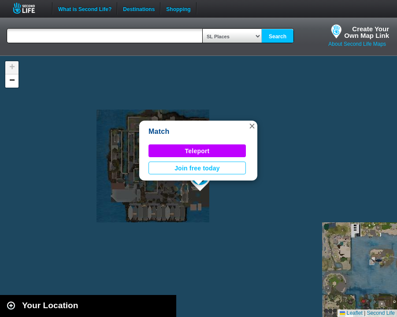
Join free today (197, 168)
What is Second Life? (84, 8)
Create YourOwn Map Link (366, 32)
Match (158, 131)
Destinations (139, 8)
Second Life (28, 8)
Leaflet (351, 313)
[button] (252, 126)
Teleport (197, 151)
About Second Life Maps (357, 44)
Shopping (178, 8)
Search (277, 36)
